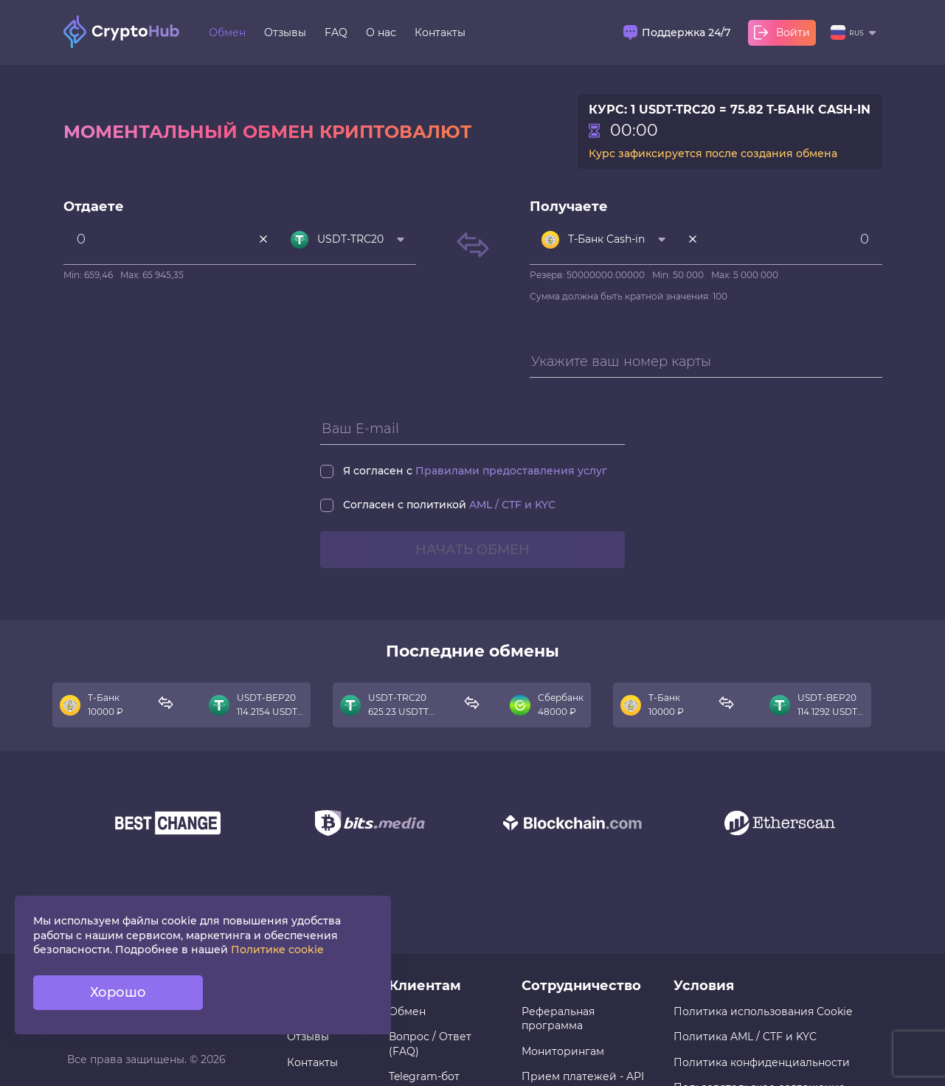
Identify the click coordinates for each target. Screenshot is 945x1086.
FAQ (336, 32)
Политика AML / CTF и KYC (745, 1036)
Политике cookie (277, 949)
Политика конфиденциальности (762, 1062)
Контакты (440, 32)
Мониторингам (563, 1051)
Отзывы (285, 32)
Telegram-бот (424, 1076)
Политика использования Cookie (763, 1011)
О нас (381, 32)
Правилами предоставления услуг (511, 470)
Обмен (227, 32)
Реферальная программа (558, 1019)
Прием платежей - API (583, 1076)
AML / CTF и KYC (512, 504)
